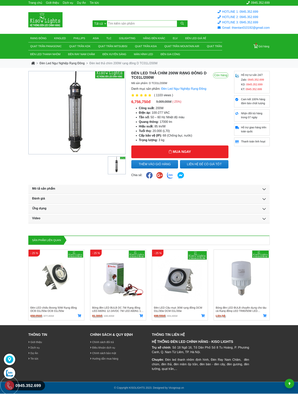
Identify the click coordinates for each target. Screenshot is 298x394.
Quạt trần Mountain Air (181, 46)
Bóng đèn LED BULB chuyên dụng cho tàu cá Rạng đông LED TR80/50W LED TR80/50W (241, 309)
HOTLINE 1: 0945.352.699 (238, 11)
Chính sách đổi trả (102, 342)
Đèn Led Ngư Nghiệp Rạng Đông (62, 63)
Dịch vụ (68, 2)
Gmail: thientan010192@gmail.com (244, 27)
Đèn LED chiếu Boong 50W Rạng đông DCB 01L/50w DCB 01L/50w (53, 309)
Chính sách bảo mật (103, 353)
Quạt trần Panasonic (46, 46)
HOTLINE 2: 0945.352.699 (238, 17)
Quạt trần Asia (146, 46)
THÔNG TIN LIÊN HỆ (168, 335)
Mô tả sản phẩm (43, 188)
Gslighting (127, 38)
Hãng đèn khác (154, 38)
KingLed (60, 38)
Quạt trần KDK (79, 46)
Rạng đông (38, 38)
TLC (108, 38)
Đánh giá (38, 198)
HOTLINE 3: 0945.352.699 (238, 22)
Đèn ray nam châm (81, 54)
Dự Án (81, 2)
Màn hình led (143, 54)
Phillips (79, 38)
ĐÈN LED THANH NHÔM (45, 54)
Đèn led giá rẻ (195, 38)
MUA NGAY (180, 152)
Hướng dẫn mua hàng (104, 359)
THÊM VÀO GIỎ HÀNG (155, 164)
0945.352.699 (258, 2)
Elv (175, 38)
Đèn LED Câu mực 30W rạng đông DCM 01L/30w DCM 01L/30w (178, 309)
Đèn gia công (170, 54)
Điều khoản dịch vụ (102, 348)
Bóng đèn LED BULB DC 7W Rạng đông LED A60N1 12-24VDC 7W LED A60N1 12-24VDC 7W (117, 309)
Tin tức (94, 2)
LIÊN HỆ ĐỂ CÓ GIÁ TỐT (204, 164)
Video (36, 218)
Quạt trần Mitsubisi (112, 46)
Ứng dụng (39, 208)
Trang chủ (35, 2)
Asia (96, 38)
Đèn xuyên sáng (114, 54)
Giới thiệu (52, 2)
